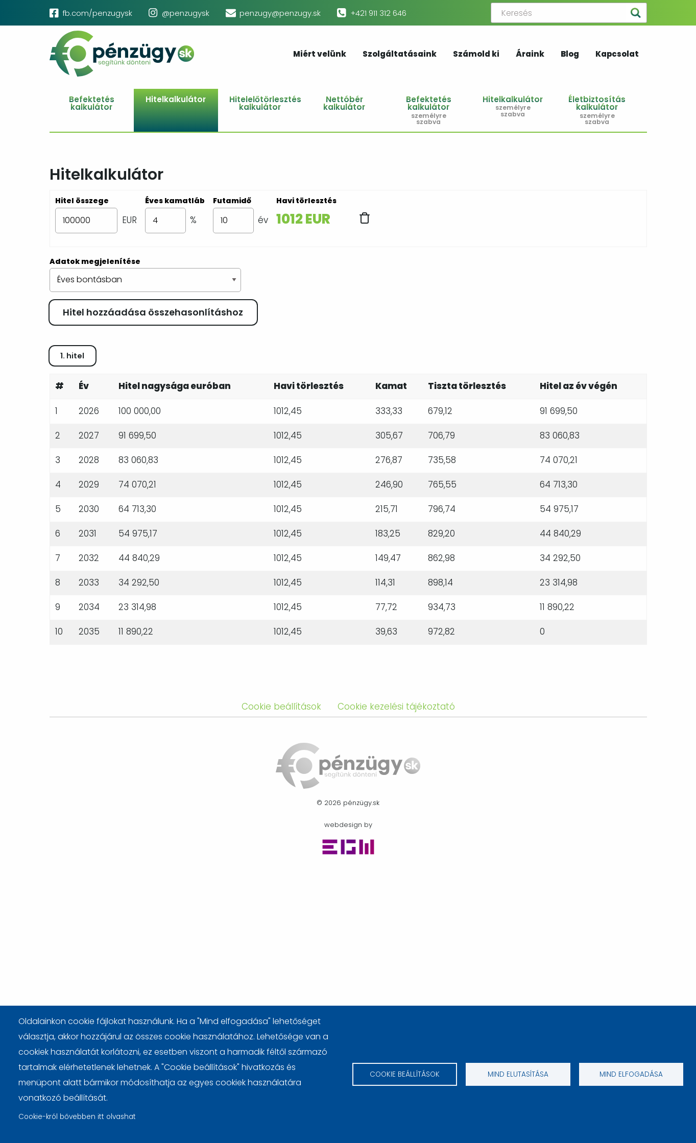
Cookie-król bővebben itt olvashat (77, 1117)
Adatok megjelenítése (95, 261)
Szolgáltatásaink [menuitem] (400, 54)
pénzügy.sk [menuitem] (122, 54)
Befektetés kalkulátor (91, 103)
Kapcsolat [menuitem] (617, 54)
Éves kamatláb (175, 201)
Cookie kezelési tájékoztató (396, 975)
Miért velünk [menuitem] (319, 54)
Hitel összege (82, 201)
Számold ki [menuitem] (476, 54)
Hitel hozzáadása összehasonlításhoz (153, 312)
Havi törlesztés (306, 201)
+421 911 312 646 (378, 13)
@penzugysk (185, 13)
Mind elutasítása (518, 1074)
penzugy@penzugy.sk (280, 13)
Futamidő (232, 201)
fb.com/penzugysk (97, 13)
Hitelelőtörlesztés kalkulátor (265, 103)
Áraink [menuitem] (530, 54)
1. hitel (72, 624)
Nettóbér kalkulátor (344, 103)
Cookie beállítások (405, 1074)
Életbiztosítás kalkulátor (596, 109)
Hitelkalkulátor (176, 99)
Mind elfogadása (631, 1074)
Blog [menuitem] (570, 54)
